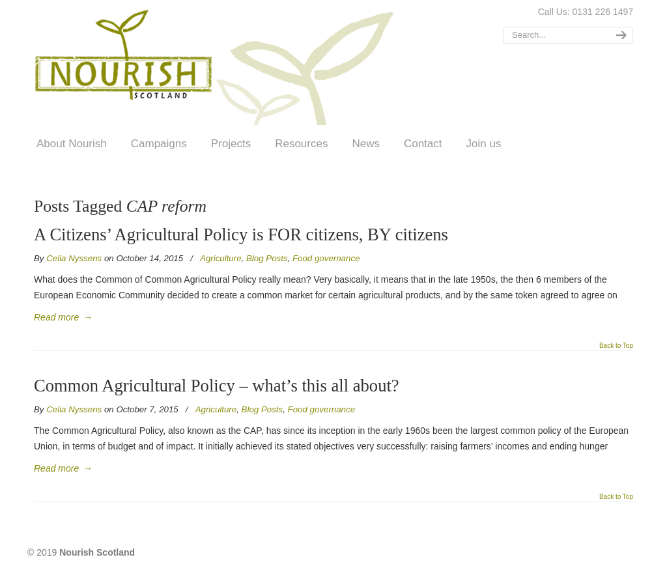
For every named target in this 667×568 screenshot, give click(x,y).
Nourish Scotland (218, 64)
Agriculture (221, 258)
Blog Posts (267, 258)
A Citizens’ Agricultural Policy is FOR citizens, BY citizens (241, 234)
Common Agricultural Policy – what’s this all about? (216, 385)
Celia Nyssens (74, 258)
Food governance (326, 258)
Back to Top (616, 346)
